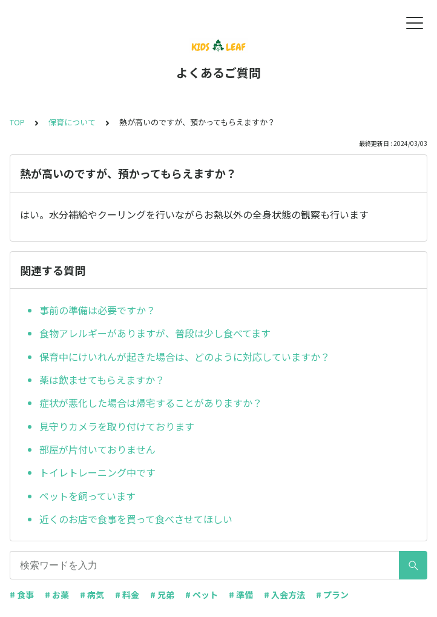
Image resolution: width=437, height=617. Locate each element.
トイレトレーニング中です (97, 472)
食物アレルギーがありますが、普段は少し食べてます (155, 333)
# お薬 (57, 595)
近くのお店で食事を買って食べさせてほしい (135, 519)
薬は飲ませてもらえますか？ (102, 379)
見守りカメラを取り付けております (116, 426)
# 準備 (241, 595)
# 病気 (92, 595)
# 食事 (22, 595)
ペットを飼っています (87, 496)
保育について (72, 122)
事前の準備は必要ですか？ (97, 310)
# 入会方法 (284, 595)
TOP (17, 122)
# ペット (201, 595)
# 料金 (127, 595)
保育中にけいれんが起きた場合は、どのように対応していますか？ (184, 356)
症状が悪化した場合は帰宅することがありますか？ (150, 402)
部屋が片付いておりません (97, 449)
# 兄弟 (162, 595)
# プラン (332, 595)
